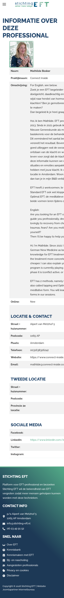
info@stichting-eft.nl (18, 523)
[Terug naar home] (32, 5)
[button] (4, 4)
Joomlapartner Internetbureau (19, 589)
